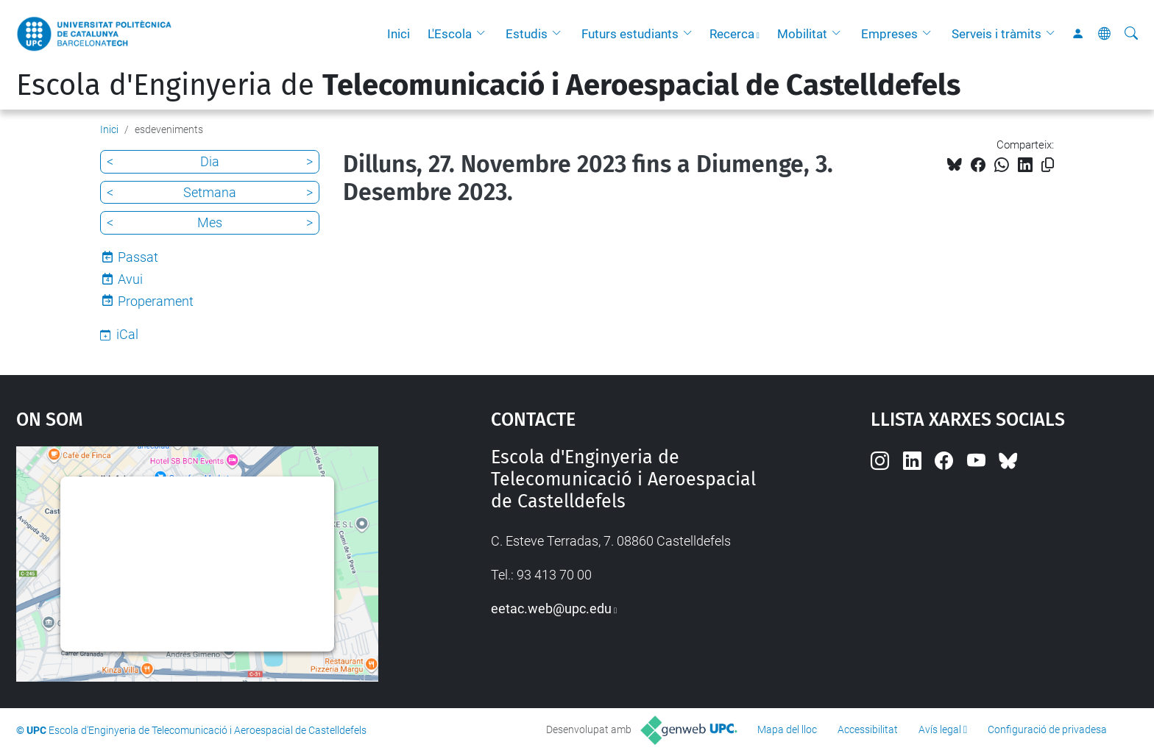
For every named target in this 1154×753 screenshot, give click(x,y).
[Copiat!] (1047, 165)
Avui (130, 279)
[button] (484, 34)
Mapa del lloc (787, 729)
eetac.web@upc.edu (551, 608)
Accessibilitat (868, 729)
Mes (209, 222)
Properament (156, 301)
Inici (398, 33)
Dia (209, 161)
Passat (138, 257)
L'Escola (450, 33)
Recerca (731, 33)
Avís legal (939, 729)
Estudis (527, 33)
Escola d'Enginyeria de (488, 85)
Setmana (209, 192)
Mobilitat (802, 33)
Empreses (889, 33)
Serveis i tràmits (996, 33)
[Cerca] (1131, 34)
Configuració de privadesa (1047, 729)
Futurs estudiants (630, 33)
